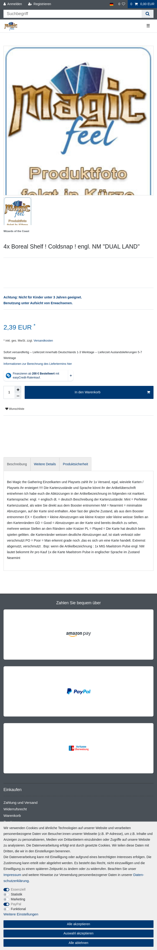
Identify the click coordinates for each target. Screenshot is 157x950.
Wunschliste (14, 408)
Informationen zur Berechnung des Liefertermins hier (37, 363)
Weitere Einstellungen (20, 914)
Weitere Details (45, 464)
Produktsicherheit (75, 464)
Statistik (16, 894)
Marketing (18, 899)
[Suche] (148, 14)
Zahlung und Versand (20, 803)
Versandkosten (43, 340)
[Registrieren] (39, 4)
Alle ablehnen (78, 943)
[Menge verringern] (18, 395)
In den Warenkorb (112, 392)
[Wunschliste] (122, 4)
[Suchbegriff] (72, 14)
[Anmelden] (13, 4)
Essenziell (18, 889)
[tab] (16, 464)
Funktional (18, 909)
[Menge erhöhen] (18, 389)
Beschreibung (17, 464)
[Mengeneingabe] (9, 392)
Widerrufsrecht (15, 809)
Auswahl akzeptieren (78, 933)
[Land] (111, 4)
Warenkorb (12, 816)
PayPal (16, 904)
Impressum (12, 875)
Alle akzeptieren (78, 924)
